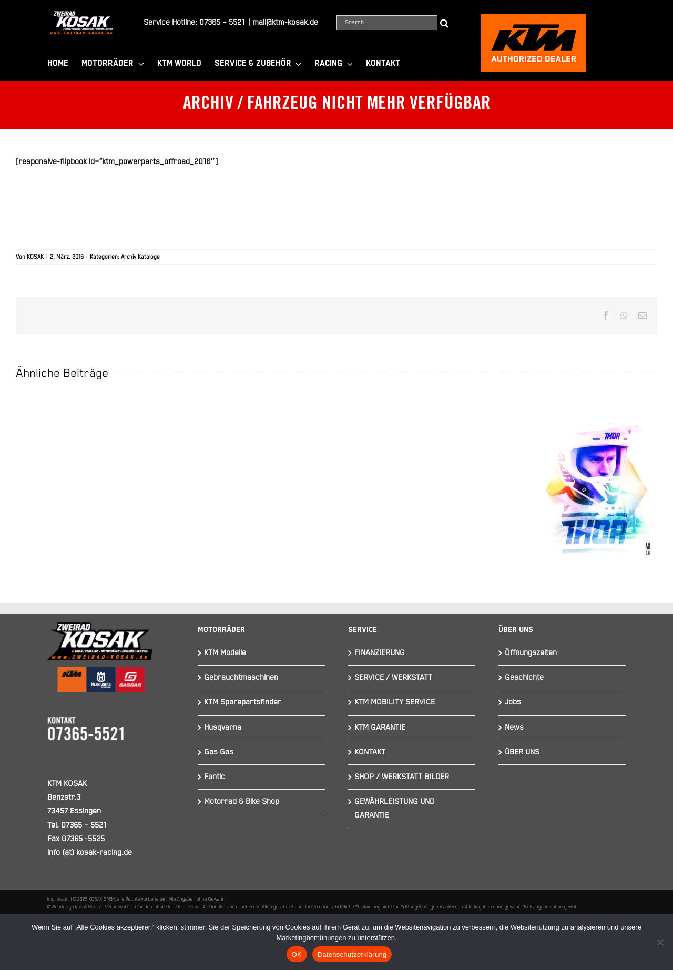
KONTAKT (369, 752)
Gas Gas (218, 752)
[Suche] (444, 22)
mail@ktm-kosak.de (285, 22)
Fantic (214, 776)
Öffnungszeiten (531, 652)
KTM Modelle (225, 652)
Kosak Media (87, 907)
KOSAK (35, 257)
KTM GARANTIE (379, 727)
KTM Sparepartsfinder (242, 702)
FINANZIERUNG (379, 652)
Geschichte (524, 677)
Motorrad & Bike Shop (241, 801)
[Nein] (660, 942)
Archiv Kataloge (140, 257)
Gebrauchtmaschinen (241, 677)
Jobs (513, 702)
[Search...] (386, 22)
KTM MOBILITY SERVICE (394, 702)
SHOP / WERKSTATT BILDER (401, 776)
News (514, 727)
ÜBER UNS (522, 752)
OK (297, 954)
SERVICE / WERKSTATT (393, 677)
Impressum (58, 899)
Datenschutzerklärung (352, 954)
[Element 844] (81, 15)
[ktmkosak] (533, 18)
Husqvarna (222, 727)
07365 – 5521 (221, 22)
